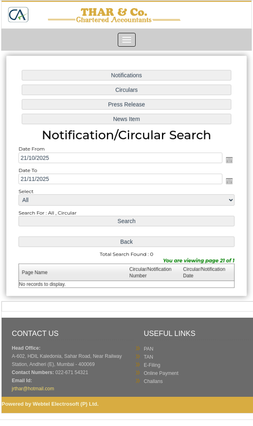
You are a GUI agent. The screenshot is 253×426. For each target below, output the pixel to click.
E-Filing (152, 365)
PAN (149, 349)
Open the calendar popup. (227, 160)
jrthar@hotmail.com (34, 389)
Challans (153, 381)
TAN (148, 357)
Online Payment (161, 373)
